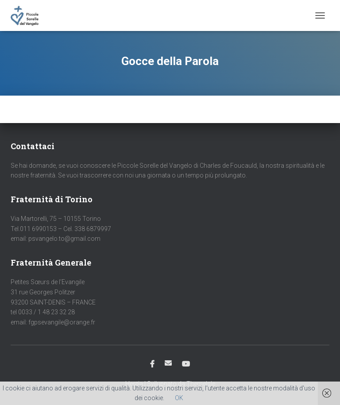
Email (168, 363)
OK (179, 397)
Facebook (152, 364)
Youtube (186, 364)
